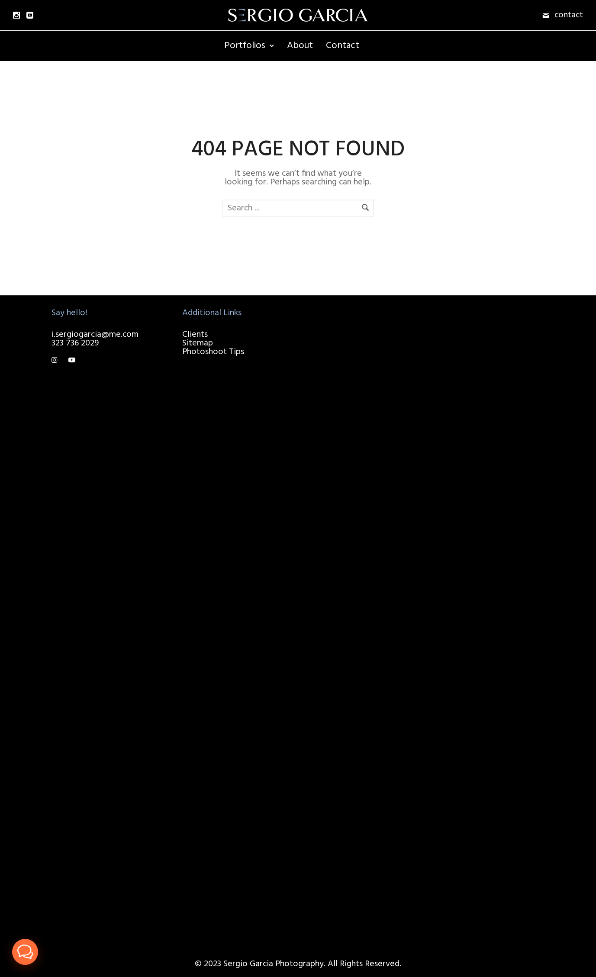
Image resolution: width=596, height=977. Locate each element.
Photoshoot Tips (213, 352)
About (300, 45)
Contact (342, 45)
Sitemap (197, 343)
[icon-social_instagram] (16, 15)
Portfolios (244, 45)
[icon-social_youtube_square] (29, 15)
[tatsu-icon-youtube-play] (71, 360)
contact (568, 15)
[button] (25, 952)
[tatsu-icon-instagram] (57, 360)
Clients (195, 335)
